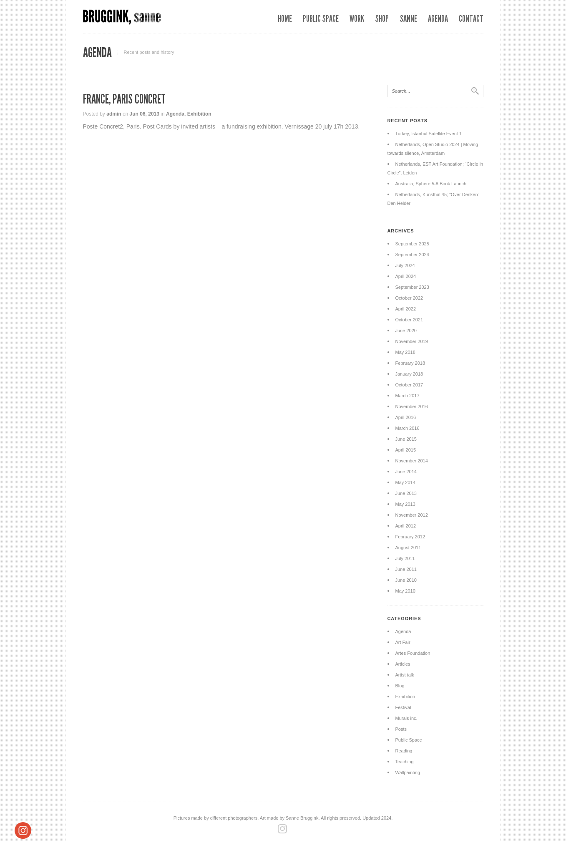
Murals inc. (406, 718)
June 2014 (406, 471)
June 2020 (406, 330)
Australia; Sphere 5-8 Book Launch (431, 183)
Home (285, 18)
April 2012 (405, 525)
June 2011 (406, 569)
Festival (403, 707)
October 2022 (409, 297)
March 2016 (407, 428)
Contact (471, 18)
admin (113, 114)
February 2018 (410, 363)
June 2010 (406, 580)
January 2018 (409, 373)
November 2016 (411, 406)
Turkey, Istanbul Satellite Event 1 (428, 133)
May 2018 (405, 352)
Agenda (438, 18)
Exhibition (199, 114)
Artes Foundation (412, 653)
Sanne (408, 18)
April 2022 (405, 308)
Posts (401, 729)
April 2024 (405, 276)
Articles (402, 663)
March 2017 (407, 395)
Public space (321, 18)
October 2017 (409, 384)
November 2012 (411, 514)
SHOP (382, 18)
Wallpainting (407, 772)
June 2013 (406, 493)
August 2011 (408, 547)
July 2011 (405, 558)
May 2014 (405, 482)
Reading (404, 750)
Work (357, 18)
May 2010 (405, 590)
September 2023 (412, 287)
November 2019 (411, 341)
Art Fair (402, 642)
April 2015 (405, 449)
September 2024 (412, 254)
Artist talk (404, 674)
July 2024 (405, 265)
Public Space (408, 739)
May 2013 (405, 504)
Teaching (404, 761)
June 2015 (406, 439)
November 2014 (411, 460)
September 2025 (412, 243)
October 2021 (409, 319)
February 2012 (410, 536)
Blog (400, 685)
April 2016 (405, 417)
